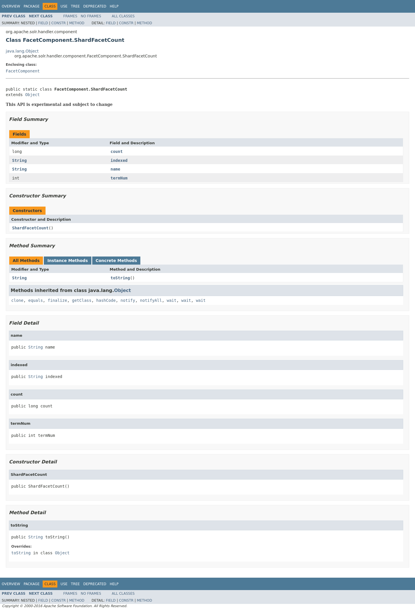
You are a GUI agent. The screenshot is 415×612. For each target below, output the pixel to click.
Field (43, 23)
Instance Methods (67, 260)
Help (114, 6)
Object (32, 94)
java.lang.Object (22, 51)
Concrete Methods (116, 260)
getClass (81, 300)
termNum (119, 178)
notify (127, 300)
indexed (119, 160)
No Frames (91, 16)
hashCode (106, 300)
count (117, 151)
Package (31, 6)
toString (120, 278)
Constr (58, 23)
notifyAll (151, 300)
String (19, 160)
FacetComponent (23, 71)
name (115, 169)
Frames (70, 16)
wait (172, 300)
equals (35, 300)
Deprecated (94, 6)
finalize (57, 300)
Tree (75, 6)
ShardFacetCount (30, 228)
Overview (11, 6)
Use (64, 6)
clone (17, 300)
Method (76, 23)
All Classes (123, 16)
